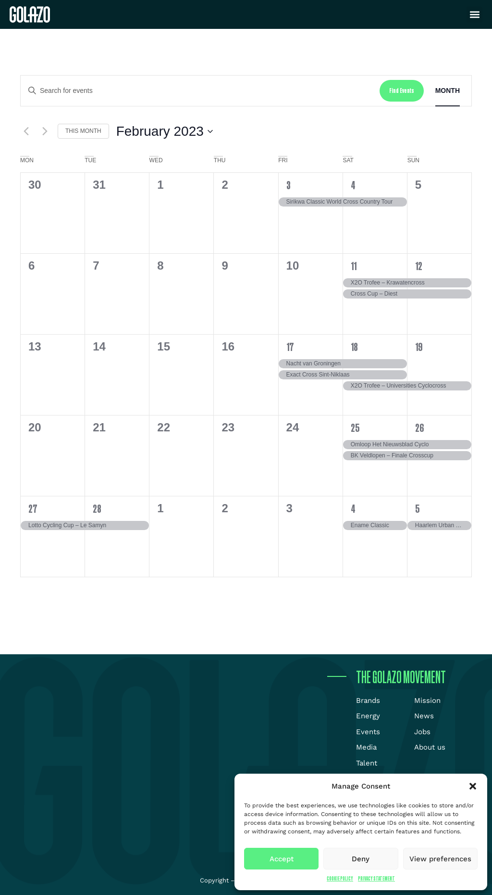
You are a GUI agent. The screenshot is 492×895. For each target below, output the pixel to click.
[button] (473, 786)
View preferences (440, 859)
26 (419, 427)
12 (418, 265)
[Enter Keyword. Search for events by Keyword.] (200, 91)
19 (418, 346)
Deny (360, 859)
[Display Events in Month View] (447, 91)
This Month (83, 131)
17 (290, 346)
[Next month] (44, 131)
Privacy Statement (376, 878)
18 (354, 346)
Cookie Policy (340, 878)
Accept (282, 859)
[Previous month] (26, 131)
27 (32, 508)
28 (97, 508)
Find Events (401, 90)
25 (355, 427)
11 (354, 265)
